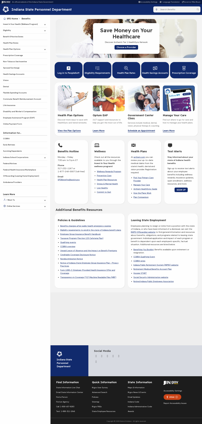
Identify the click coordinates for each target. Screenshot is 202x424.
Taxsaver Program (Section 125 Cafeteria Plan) (81, 238)
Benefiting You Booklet (143, 249)
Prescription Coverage (13, 55)
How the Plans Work (142, 193)
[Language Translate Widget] (170, 2)
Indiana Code (133, 402)
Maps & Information (136, 387)
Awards (131, 411)
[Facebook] (96, 356)
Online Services (13, 206)
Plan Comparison (141, 197)
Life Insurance (9, 105)
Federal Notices (10, 163)
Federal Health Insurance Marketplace (19, 170)
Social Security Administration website (150, 277)
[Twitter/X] (102, 356)
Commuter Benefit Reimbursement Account (22, 99)
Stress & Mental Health (107, 184)
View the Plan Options (69, 130)
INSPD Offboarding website (143, 232)
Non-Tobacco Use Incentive (15, 61)
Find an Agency (62, 402)
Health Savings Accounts (13, 74)
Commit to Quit (104, 192)
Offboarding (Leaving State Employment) (21, 176)
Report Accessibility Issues (175, 403)
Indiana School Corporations (15, 157)
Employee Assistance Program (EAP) (19, 118)
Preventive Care (104, 175)
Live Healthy (102, 188)
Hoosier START (140, 273)
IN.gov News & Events (137, 392)
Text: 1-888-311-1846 (65, 411)
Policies (95, 397)
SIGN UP (181, 190)
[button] (147, 2)
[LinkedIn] (119, 356)
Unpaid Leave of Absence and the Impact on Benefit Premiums (88, 250)
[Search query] (177, 9)
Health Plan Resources (107, 179)
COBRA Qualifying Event (144, 257)
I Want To (11, 200)
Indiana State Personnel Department (41, 9)
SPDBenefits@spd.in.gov (69, 179)
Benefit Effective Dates (13, 36)
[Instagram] (107, 356)
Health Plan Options (11, 49)
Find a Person (62, 397)
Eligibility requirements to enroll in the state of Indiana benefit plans (90, 230)
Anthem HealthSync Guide (145, 189)
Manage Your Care (141, 185)
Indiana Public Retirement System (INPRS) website (155, 265)
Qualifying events (68, 242)
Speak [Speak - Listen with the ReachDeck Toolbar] (172, 397)
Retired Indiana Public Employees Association (153, 281)
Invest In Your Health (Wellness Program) (20, 24)
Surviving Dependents (12, 151)
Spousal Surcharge (11, 68)
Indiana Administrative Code (140, 406)
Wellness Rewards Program (109, 171)
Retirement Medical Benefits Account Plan (152, 269)
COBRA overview (67, 246)
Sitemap (95, 402)
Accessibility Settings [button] (173, 391)
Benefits (26, 18)
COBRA (6, 138)
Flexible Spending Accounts (15, 93)
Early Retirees (9, 145)
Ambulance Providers (12, 182)
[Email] (96, 362)
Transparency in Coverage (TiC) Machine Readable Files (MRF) (88, 277)
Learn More (98, 130)
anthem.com (139, 157)
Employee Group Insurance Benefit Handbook (80, 234)
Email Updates (134, 397)
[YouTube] (113, 356)
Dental (6, 86)
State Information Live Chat (68, 387)
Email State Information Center (69, 392)
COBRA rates (139, 261)
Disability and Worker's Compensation (19, 111)
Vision (6, 80)
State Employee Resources (103, 411)
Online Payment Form (12, 124)
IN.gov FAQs (97, 406)
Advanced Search (99, 392)
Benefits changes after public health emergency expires (85, 226)
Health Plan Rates (10, 43)
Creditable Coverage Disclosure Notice (78, 254)
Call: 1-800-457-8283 (65, 406)
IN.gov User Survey (100, 387)
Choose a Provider (126, 47)
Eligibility (7, 30)
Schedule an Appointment (141, 130)
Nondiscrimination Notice (71, 259)
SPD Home (12, 18)
